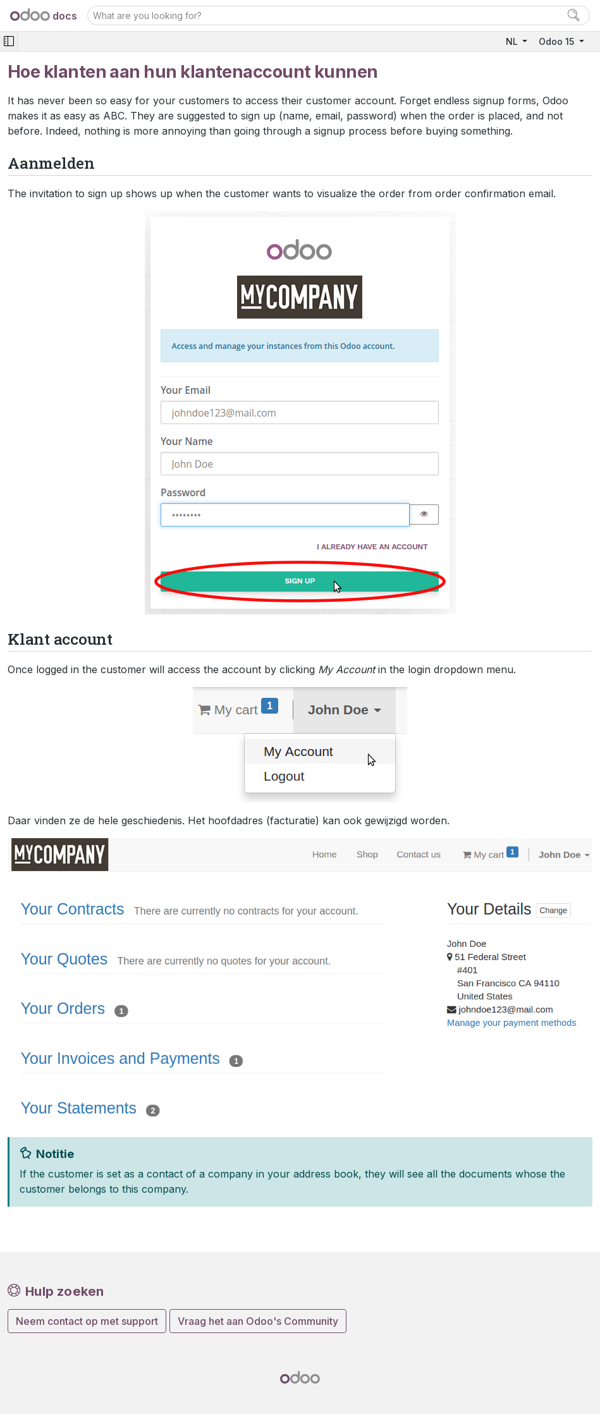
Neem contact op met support (87, 1321)
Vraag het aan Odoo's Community (258, 1321)
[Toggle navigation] (9, 41)
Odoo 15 (558, 41)
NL (513, 41)
